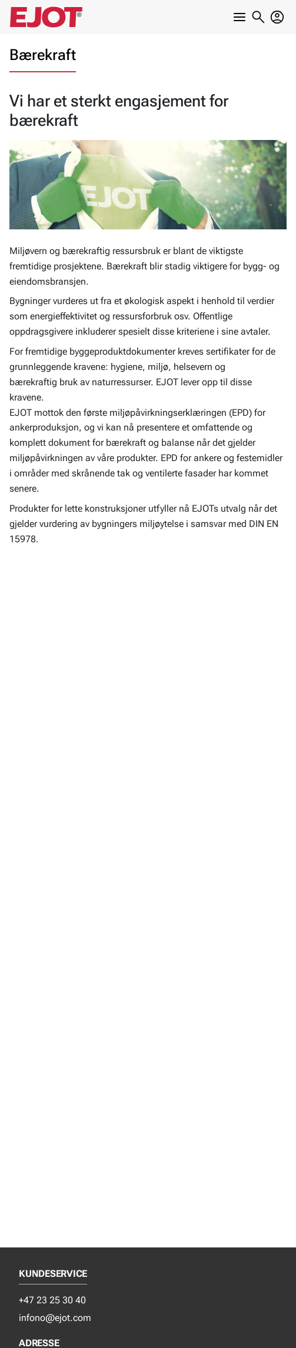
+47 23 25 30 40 (52, 1300)
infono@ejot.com (55, 1317)
